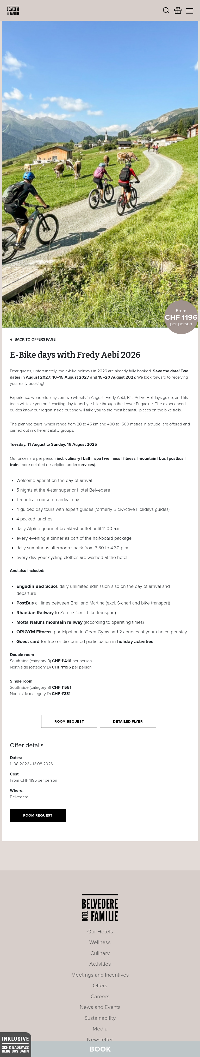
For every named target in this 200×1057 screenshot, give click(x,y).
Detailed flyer (128, 721)
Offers (100, 985)
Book (100, 1049)
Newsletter (100, 1039)
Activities (100, 964)
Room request (69, 721)
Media (100, 1029)
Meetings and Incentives (100, 975)
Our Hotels (100, 931)
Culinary (100, 953)
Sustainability (100, 1018)
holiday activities (135, 641)
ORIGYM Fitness (34, 632)
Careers (100, 996)
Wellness (100, 942)
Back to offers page (35, 339)
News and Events (100, 1007)
